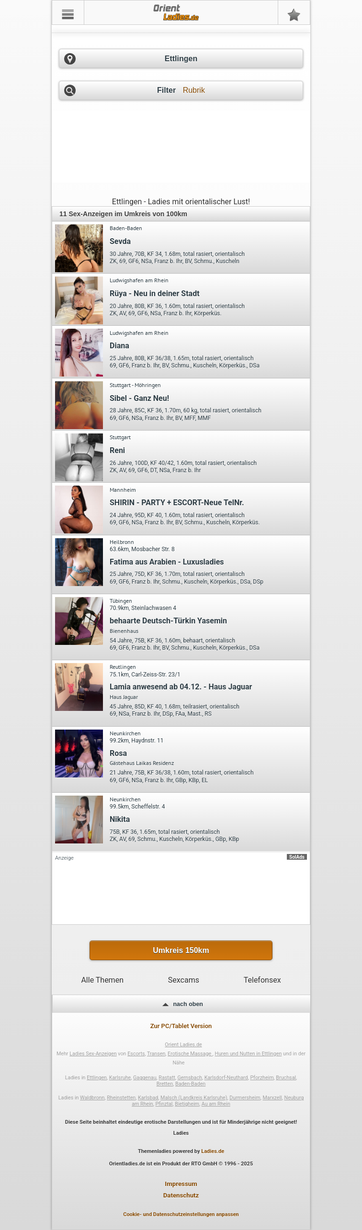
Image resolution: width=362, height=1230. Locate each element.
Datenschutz (181, 1195)
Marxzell (272, 1098)
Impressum (181, 1183)
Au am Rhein (216, 1104)
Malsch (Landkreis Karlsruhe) (193, 1098)
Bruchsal (286, 1078)
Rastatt (166, 1078)
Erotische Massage (190, 1054)
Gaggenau (145, 1078)
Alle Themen (102, 980)
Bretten (165, 1084)
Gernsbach (189, 1078)
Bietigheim (187, 1104)
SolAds (297, 857)
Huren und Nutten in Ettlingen (248, 1054)
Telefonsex (262, 980)
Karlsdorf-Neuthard (226, 1078)
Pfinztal (164, 1104)
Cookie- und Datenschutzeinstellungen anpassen (181, 1214)
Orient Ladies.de (183, 1045)
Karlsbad (148, 1098)
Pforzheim (261, 1078)
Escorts (136, 1054)
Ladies (181, 1133)
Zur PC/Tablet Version (181, 1026)
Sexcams (183, 980)
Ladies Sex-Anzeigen (93, 1054)
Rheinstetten (121, 1098)
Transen (156, 1054)
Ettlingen (97, 1078)
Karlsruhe (120, 1078)
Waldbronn (92, 1098)
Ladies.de (212, 1151)
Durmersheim (244, 1098)
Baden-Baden (190, 1084)
